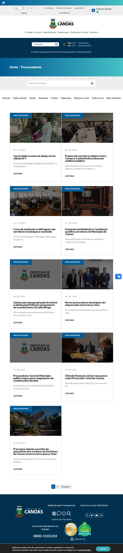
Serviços (38, 32)
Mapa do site (77, 539)
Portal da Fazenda (83, 52)
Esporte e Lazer (81, 98)
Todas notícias (20, 98)
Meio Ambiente (113, 98)
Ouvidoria (93, 32)
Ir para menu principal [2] (63, 8)
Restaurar (24, 13)
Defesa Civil (98, 98)
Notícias (6, 98)
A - (27, 8)
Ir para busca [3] (79, 8)
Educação (43, 98)
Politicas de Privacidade (62, 519)
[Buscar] (92, 83)
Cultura (54, 98)
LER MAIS (17, 174)
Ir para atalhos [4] (64, 13)
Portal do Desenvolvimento (63, 52)
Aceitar (105, 549)
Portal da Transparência (41, 52)
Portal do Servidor (104, 10)
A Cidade (29, 32)
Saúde (33, 98)
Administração (49, 32)
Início (14, 67)
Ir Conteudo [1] (49, 8)
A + (32, 8)
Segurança (66, 98)
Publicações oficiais (79, 32)
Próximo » (65, 486)
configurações (86, 550)
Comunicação (63, 32)
